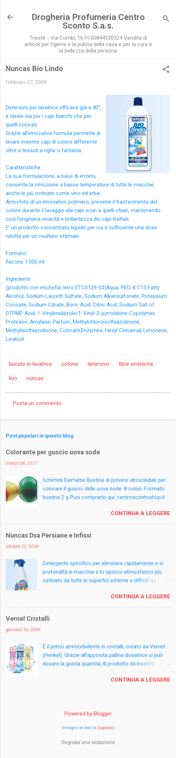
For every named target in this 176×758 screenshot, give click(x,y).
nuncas (35, 378)
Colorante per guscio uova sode (53, 452)
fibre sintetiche (136, 364)
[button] (166, 70)
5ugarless (106, 727)
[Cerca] (166, 19)
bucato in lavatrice (30, 364)
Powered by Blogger (88, 713)
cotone (69, 364)
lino (13, 378)
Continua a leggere (140, 513)
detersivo (98, 364)
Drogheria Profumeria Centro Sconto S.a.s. (88, 21)
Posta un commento (37, 403)
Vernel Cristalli (28, 618)
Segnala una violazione (88, 742)
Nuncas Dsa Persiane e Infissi (48, 535)
